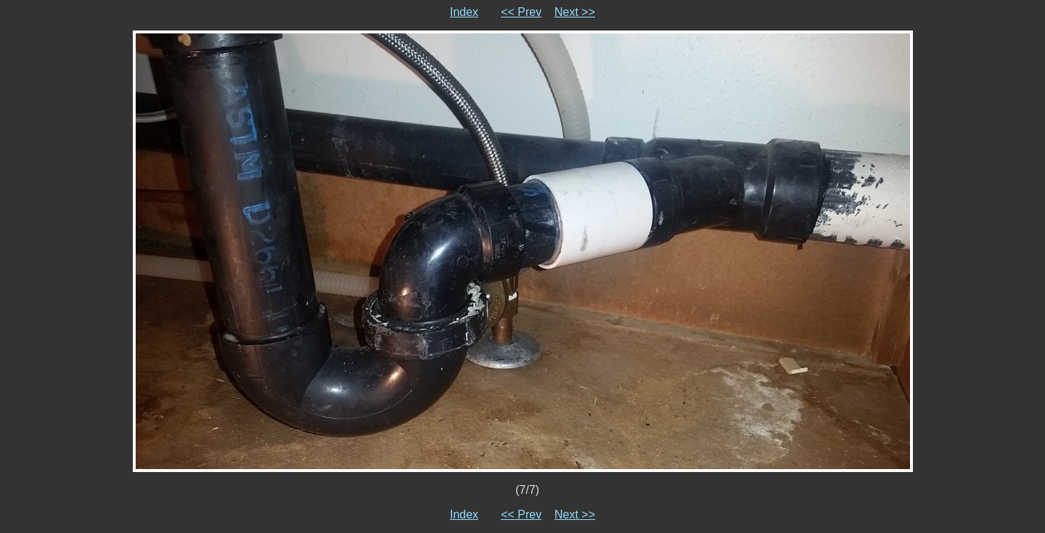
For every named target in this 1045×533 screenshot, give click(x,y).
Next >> (574, 12)
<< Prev (521, 12)
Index (464, 12)
